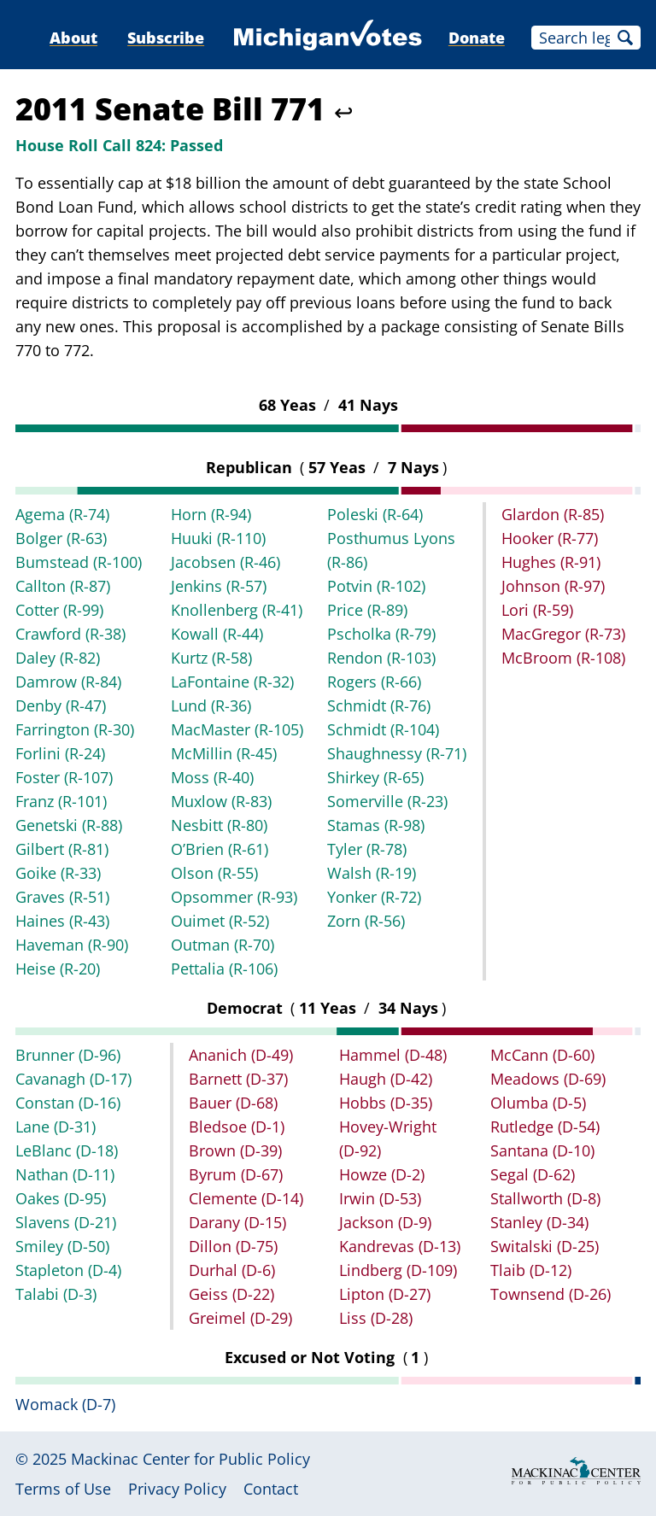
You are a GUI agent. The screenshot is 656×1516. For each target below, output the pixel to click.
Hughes (550, 562)
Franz (61, 801)
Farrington (74, 729)
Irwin (380, 1198)
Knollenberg (236, 610)
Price (367, 610)
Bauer (233, 1102)
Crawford (70, 633)
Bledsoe (236, 1126)
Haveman (71, 944)
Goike (58, 873)
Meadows (548, 1078)
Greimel (240, 1318)
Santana (542, 1150)
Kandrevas (399, 1246)
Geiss (231, 1294)
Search (625, 38)
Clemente (246, 1198)
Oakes (60, 1198)
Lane (55, 1126)
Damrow (68, 681)
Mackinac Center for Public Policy (190, 1459)
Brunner (67, 1055)
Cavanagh (73, 1078)
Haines (62, 920)
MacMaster (237, 729)
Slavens (65, 1222)
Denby (60, 705)
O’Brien (219, 849)
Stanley (539, 1222)
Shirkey (375, 777)
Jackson (385, 1222)
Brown (235, 1150)
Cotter (59, 610)
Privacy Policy (177, 1488)
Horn (211, 514)
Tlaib (530, 1270)
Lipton (384, 1294)
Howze (382, 1174)
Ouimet (220, 920)
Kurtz (211, 657)
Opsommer (234, 897)
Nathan (64, 1174)
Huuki (218, 538)
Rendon (381, 657)
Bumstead (78, 562)
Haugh (385, 1078)
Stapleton (68, 1270)
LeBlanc (66, 1150)
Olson (214, 873)
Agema (62, 514)
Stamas (376, 825)
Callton (62, 586)
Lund (211, 705)
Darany (237, 1222)
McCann (542, 1055)
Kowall (217, 633)
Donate (476, 37)
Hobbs (385, 1102)
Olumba (538, 1102)
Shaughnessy (396, 753)
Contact (270, 1488)
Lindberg (398, 1270)
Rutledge (545, 1126)
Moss (212, 777)
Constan (67, 1102)
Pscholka (381, 633)
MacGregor (563, 633)
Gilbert (61, 849)
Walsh (371, 873)
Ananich (241, 1055)
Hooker (549, 538)
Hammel (393, 1055)
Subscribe (165, 37)
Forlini (60, 753)
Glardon (552, 514)
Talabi (56, 1294)
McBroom (563, 657)
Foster (64, 777)
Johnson (553, 586)
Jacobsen (225, 562)
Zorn (366, 920)
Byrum (236, 1174)
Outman (222, 944)
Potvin (376, 586)
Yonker (374, 897)
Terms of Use (63, 1488)
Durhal (232, 1270)
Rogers (374, 681)
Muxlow (221, 801)
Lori (537, 610)
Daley (57, 657)
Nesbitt (219, 825)
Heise (57, 968)
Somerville (387, 801)
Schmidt (378, 705)
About (73, 37)
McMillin (224, 753)
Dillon (233, 1246)
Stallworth (545, 1198)
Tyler (367, 849)
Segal (532, 1174)
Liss (376, 1318)
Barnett (238, 1078)
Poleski (375, 514)
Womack (65, 1404)
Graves (62, 897)
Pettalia (224, 968)
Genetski (68, 825)
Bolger (61, 538)
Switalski (544, 1246)
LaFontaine (232, 681)
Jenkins (218, 586)
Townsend (550, 1294)
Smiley (62, 1246)
